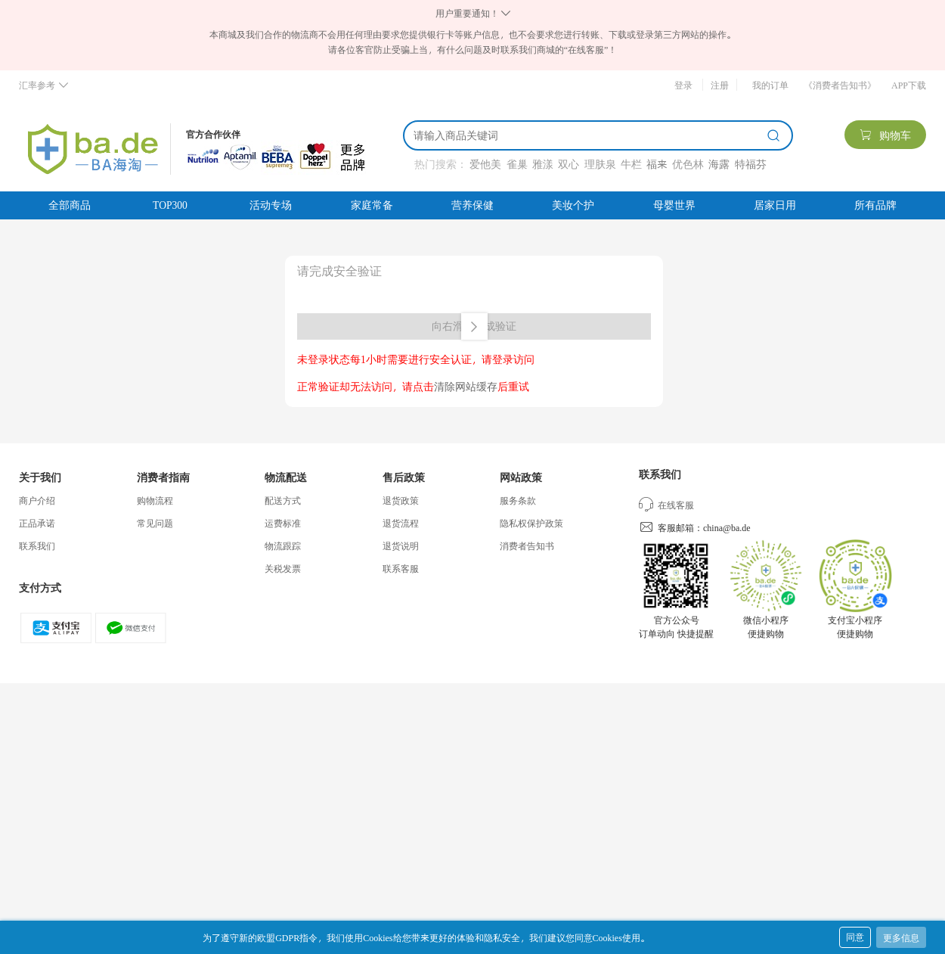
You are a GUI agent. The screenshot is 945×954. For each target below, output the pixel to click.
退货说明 (401, 545)
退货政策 (401, 500)
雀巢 (517, 164)
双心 (568, 164)
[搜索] (587, 135)
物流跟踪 (283, 545)
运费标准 (283, 523)
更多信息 (901, 937)
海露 (719, 164)
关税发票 (283, 568)
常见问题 (155, 523)
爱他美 (485, 164)
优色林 (688, 164)
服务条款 (518, 500)
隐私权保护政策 (531, 523)
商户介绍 (37, 500)
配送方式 (283, 500)
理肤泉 (600, 164)
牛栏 (631, 164)
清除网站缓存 (465, 386)
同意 (855, 937)
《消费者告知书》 (840, 85)
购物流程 (155, 500)
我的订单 (770, 85)
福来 (656, 164)
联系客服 (401, 568)
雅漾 (542, 164)
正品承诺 (37, 523)
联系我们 (37, 545)
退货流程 (401, 523)
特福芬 (751, 164)
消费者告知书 (527, 545)
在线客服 (666, 504)
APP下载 (908, 85)
